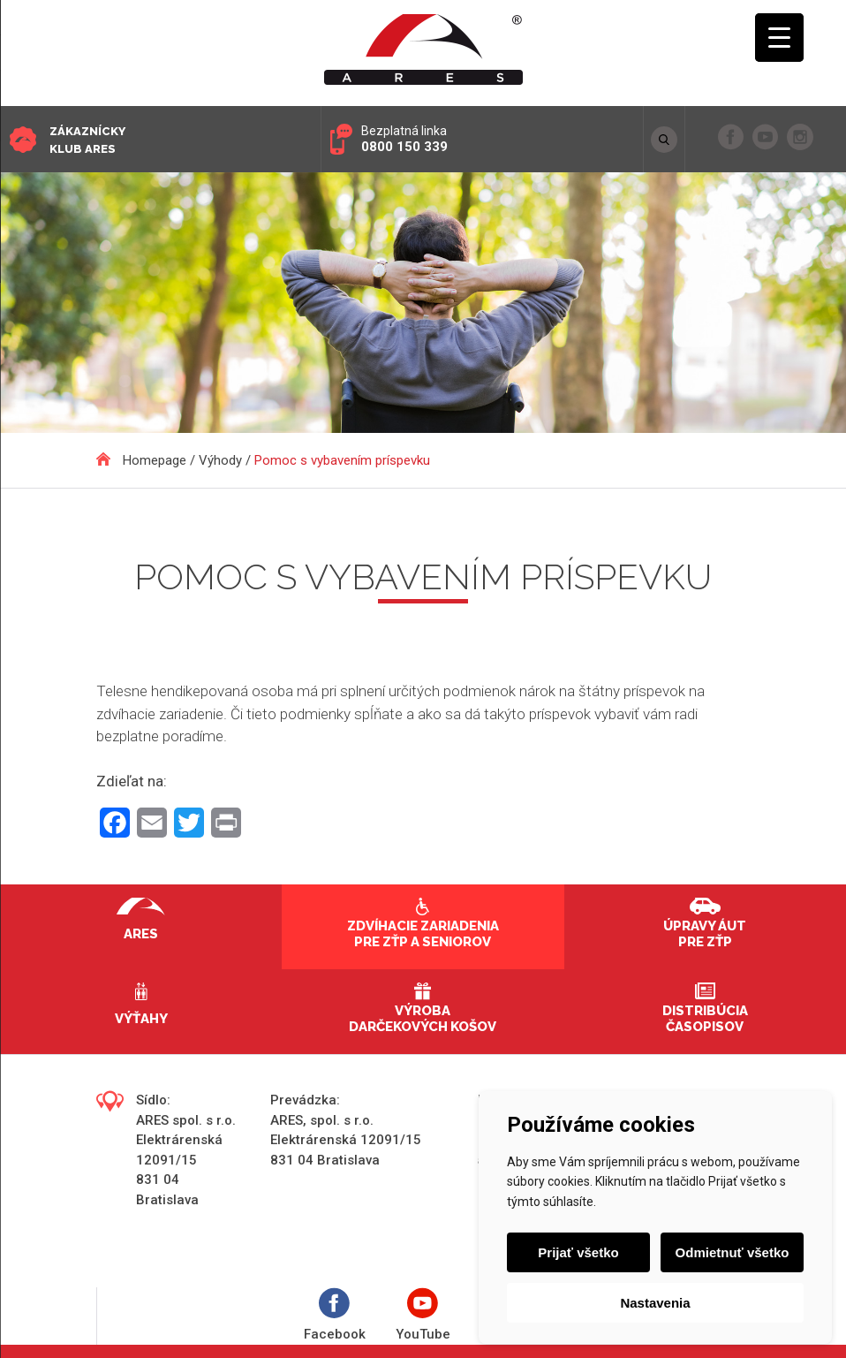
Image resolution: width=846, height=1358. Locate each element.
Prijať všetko (578, 1252)
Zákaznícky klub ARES (87, 140)
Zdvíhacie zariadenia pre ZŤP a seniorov (423, 934)
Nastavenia (655, 1302)
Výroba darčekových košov (422, 1019)
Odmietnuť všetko (732, 1252)
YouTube (423, 1315)
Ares (141, 934)
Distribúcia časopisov (705, 1019)
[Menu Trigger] (779, 37)
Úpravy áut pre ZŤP (704, 934)
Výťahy (141, 1019)
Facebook (335, 1315)
